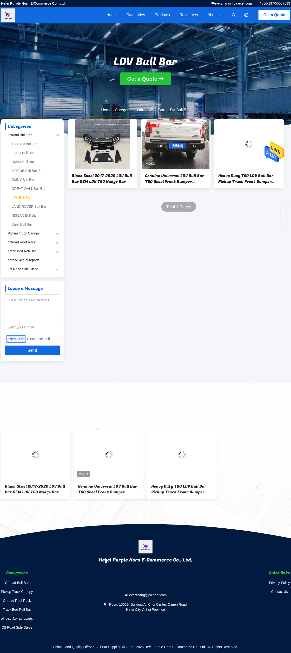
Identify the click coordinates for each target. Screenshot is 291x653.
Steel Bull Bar (22, 224)
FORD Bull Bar (23, 153)
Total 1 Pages (178, 207)
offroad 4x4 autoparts (24, 260)
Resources (188, 15)
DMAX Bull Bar (23, 162)
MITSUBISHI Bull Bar (28, 171)
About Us (216, 15)
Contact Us (279, 592)
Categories (135, 15)
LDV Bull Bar (21, 197)
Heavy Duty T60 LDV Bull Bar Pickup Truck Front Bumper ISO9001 (245, 179)
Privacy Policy (279, 583)
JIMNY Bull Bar (23, 180)
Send (32, 350)
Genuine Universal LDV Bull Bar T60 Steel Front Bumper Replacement (174, 179)
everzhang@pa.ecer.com (233, 3)
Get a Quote (274, 15)
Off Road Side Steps (23, 269)
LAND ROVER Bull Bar (29, 206)
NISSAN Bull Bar (24, 215)
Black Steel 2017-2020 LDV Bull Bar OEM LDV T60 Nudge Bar (102, 179)
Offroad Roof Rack (22, 242)
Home (111, 15)
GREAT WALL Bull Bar (29, 189)
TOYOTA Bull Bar (25, 144)
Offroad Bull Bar (151, 110)
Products (162, 15)
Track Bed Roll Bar (22, 251)
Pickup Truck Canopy (24, 233)
